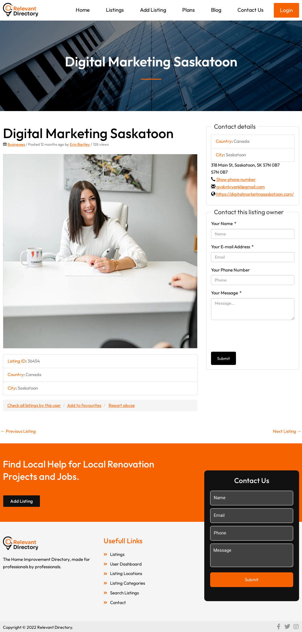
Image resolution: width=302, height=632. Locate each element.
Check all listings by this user (34, 405)
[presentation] (255, 335)
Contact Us (250, 9)
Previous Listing (18, 431)
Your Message (226, 293)
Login (286, 10)
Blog (216, 9)
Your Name (223, 223)
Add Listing (153, 9)
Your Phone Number (230, 270)
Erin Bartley (80, 144)
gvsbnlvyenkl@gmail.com (240, 187)
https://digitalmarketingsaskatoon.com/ (255, 194)
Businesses (16, 144)
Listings (115, 9)
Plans (188, 9)
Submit (223, 358)
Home (83, 9)
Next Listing (287, 431)
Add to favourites (84, 405)
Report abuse (122, 405)
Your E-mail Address (232, 246)
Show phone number (236, 179)
